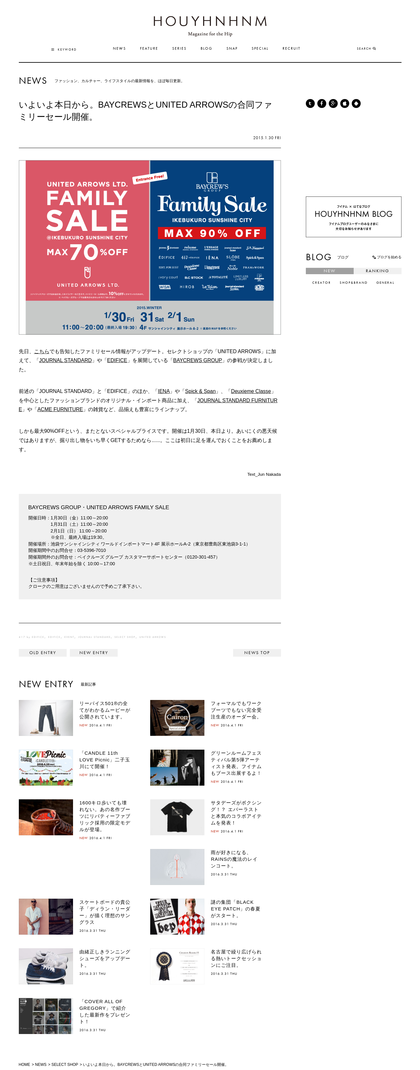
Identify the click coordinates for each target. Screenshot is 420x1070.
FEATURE (149, 49)
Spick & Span (200, 391)
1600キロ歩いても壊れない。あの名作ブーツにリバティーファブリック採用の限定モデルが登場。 (104, 816)
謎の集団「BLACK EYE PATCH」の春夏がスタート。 (236, 908)
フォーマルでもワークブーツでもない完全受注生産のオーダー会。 (236, 710)
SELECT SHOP (125, 637)
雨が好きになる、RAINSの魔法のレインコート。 (234, 859)
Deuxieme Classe (251, 391)
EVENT (69, 637)
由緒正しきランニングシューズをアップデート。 (104, 958)
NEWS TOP (257, 653)
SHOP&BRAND (354, 283)
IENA (164, 391)
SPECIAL (260, 49)
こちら (41, 351)
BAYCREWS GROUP (197, 360)
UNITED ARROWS (152, 637)
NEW (329, 271)
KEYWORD (64, 49)
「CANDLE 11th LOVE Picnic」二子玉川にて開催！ (104, 759)
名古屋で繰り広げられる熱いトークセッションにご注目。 (236, 958)
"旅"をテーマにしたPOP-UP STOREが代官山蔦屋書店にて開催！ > (94, 653)
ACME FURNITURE (60, 409)
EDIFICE (117, 360)
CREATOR (321, 283)
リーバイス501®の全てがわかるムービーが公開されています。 (104, 710)
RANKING (377, 271)
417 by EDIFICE (31, 637)
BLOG (206, 49)
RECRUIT (291, 49)
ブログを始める (386, 257)
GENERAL (385, 283)
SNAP (232, 49)
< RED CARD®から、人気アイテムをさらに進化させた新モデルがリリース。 (43, 653)
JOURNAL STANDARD (65, 360)
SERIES (179, 49)
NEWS (119, 49)
